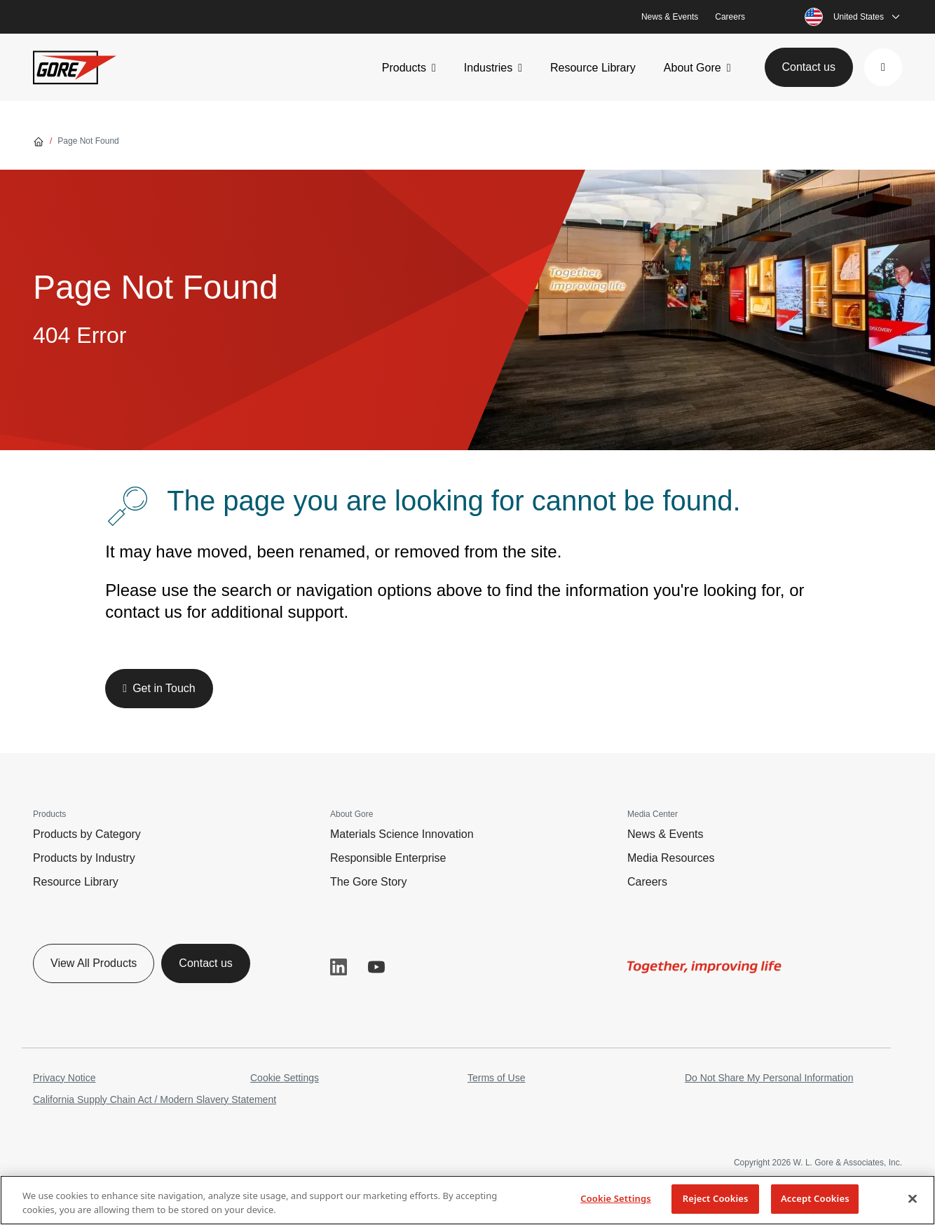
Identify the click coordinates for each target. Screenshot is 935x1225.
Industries (488, 68)
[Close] (912, 1198)
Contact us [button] (808, 67)
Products (404, 68)
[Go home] (38, 141)
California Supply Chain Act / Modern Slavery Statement (154, 1099)
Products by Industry (84, 858)
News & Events (669, 17)
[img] (704, 967)
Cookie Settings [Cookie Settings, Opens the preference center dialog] (615, 1198)
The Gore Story (368, 882)
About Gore (692, 68)
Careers (730, 17)
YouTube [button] (376, 967)
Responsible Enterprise (388, 858)
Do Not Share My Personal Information (769, 1077)
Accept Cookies (815, 1198)
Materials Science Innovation (402, 834)
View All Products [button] (93, 963)
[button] (883, 67)
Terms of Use (496, 1077)
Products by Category (87, 834)
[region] (467, 1200)
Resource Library (593, 68)
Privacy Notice (64, 1077)
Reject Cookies (716, 1198)
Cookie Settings (284, 1077)
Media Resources (671, 858)
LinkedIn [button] (338, 967)
